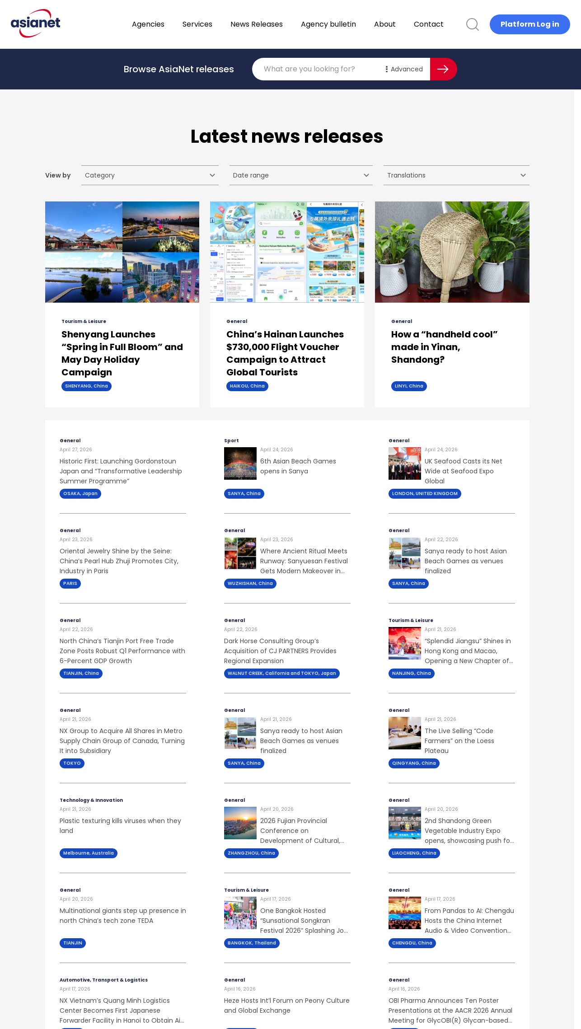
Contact (452, 24)
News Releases (280, 24)
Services (221, 24)
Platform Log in (530, 24)
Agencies (171, 24)
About (408, 24)
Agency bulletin (352, 24)
